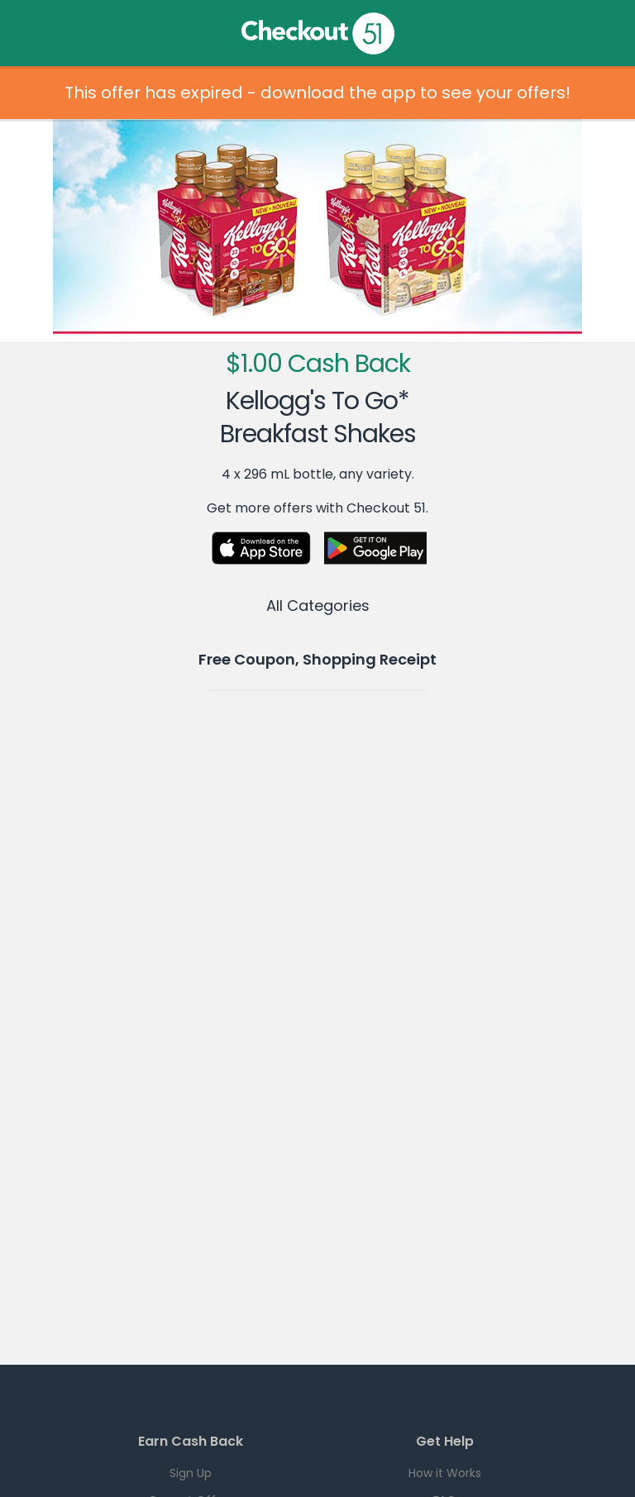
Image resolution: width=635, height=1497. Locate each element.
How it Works (444, 1473)
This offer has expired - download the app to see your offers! (317, 93)
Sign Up (190, 1473)
